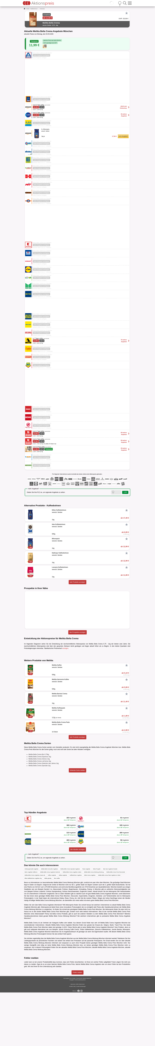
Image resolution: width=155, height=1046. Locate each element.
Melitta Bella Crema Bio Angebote (49, 922)
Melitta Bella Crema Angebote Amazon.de (35, 928)
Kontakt (71, 1040)
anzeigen (65, 648)
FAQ (75, 1040)
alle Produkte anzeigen (77, 582)
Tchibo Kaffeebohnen (87, 983)
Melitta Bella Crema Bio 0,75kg (38, 808)
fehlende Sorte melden (77, 824)
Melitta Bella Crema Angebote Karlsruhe (50, 925)
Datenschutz (81, 1037)
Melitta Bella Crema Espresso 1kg (39, 810)
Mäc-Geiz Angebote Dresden (110, 922)
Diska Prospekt (97, 922)
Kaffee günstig (47, 932)
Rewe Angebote (86, 922)
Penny (47, 967)
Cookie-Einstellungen (81, 1040)
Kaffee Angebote (52, 928)
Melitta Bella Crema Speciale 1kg (39, 819)
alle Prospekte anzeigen (77, 632)
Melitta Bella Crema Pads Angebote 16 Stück (109, 928)
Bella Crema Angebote (90, 928)
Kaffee (27, 8)
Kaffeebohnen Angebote (76, 928)
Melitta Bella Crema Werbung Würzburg (94, 925)
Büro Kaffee (57, 932)
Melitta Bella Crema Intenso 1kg (39, 812)
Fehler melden (77, 1026)
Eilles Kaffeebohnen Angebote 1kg (33, 932)
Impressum (72, 1037)
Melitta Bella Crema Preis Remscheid (115, 925)
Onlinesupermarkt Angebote (31, 922)
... (38, 8)
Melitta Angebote (63, 928)
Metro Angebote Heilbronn (31, 925)
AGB (77, 1037)
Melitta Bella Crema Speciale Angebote (70, 922)
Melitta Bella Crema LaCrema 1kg (39, 815)
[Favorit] (126, 13)
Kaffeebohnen (33, 8)
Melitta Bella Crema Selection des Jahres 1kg (43, 817)
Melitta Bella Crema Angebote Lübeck (72, 925)
